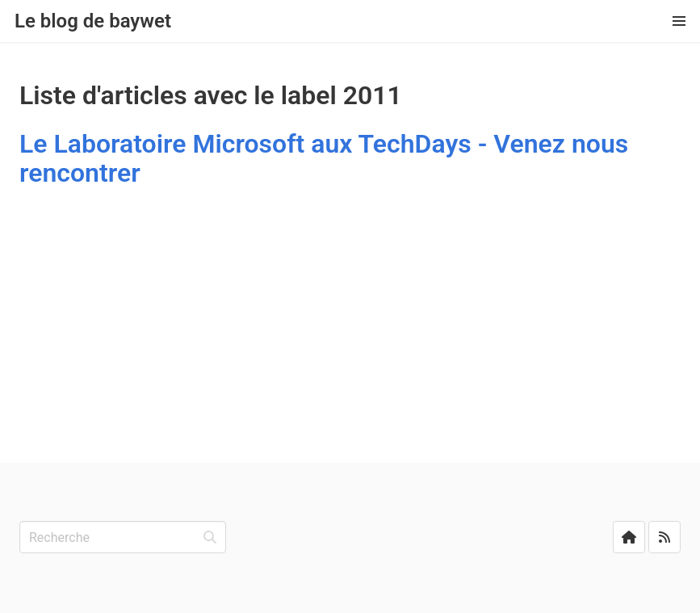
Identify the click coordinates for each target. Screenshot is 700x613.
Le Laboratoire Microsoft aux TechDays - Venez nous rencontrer (323, 158)
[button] (679, 21)
